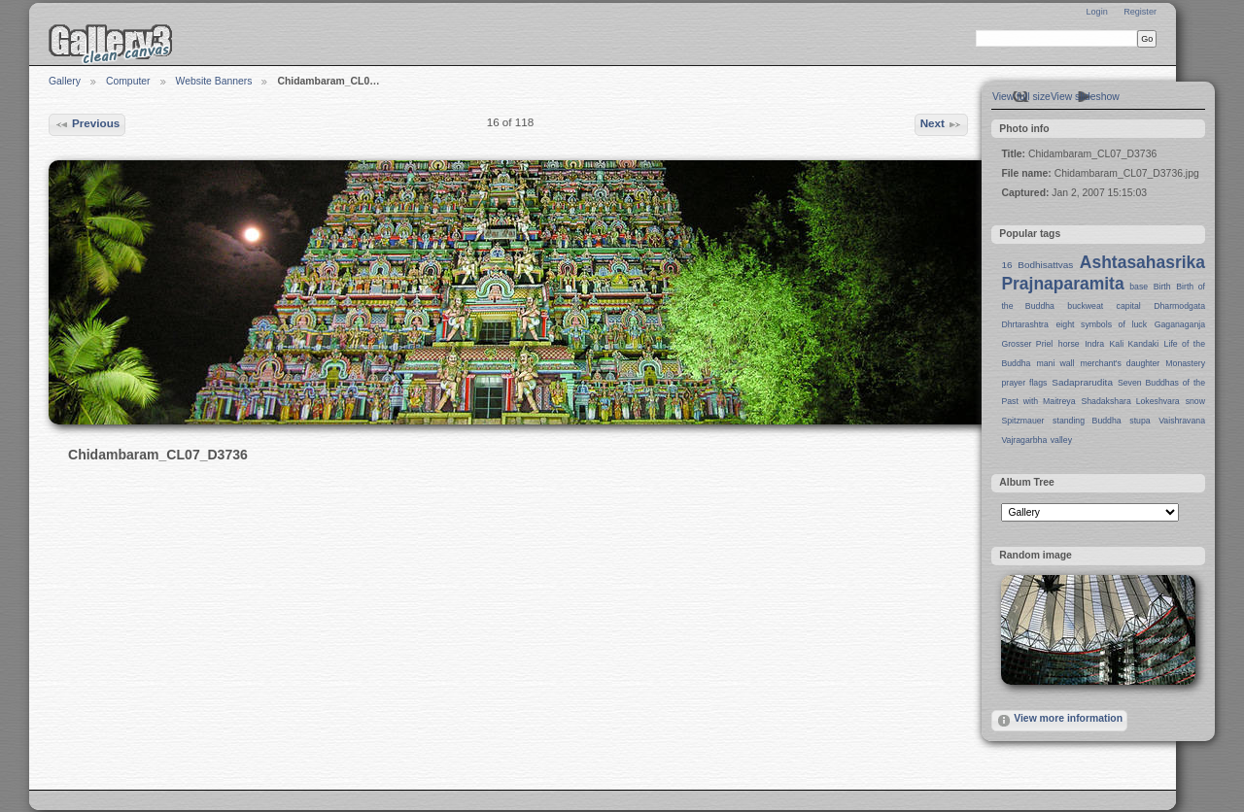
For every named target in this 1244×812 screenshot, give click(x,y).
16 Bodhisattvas (1037, 264)
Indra (1094, 344)
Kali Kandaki (1134, 344)
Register (1140, 12)
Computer (128, 81)
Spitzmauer (1022, 420)
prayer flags (1024, 383)
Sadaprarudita (1082, 382)
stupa (1139, 420)
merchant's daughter (1119, 363)
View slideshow (1085, 96)
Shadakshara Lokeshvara (1130, 401)
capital (1129, 306)
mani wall (1056, 363)
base (1138, 286)
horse (1069, 344)
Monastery (1185, 363)
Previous (87, 124)
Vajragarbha (1024, 440)
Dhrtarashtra (1024, 324)
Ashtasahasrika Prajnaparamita (1103, 273)
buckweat (1085, 306)
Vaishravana (1181, 420)
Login (1096, 12)
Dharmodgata (1179, 306)
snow (1195, 401)
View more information (1059, 720)
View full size (1021, 96)
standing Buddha (1087, 420)
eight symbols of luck (1101, 324)
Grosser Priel (1027, 344)
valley (1061, 440)
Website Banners (214, 81)
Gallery (65, 81)
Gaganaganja (1180, 324)
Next (941, 124)
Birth (1162, 286)
